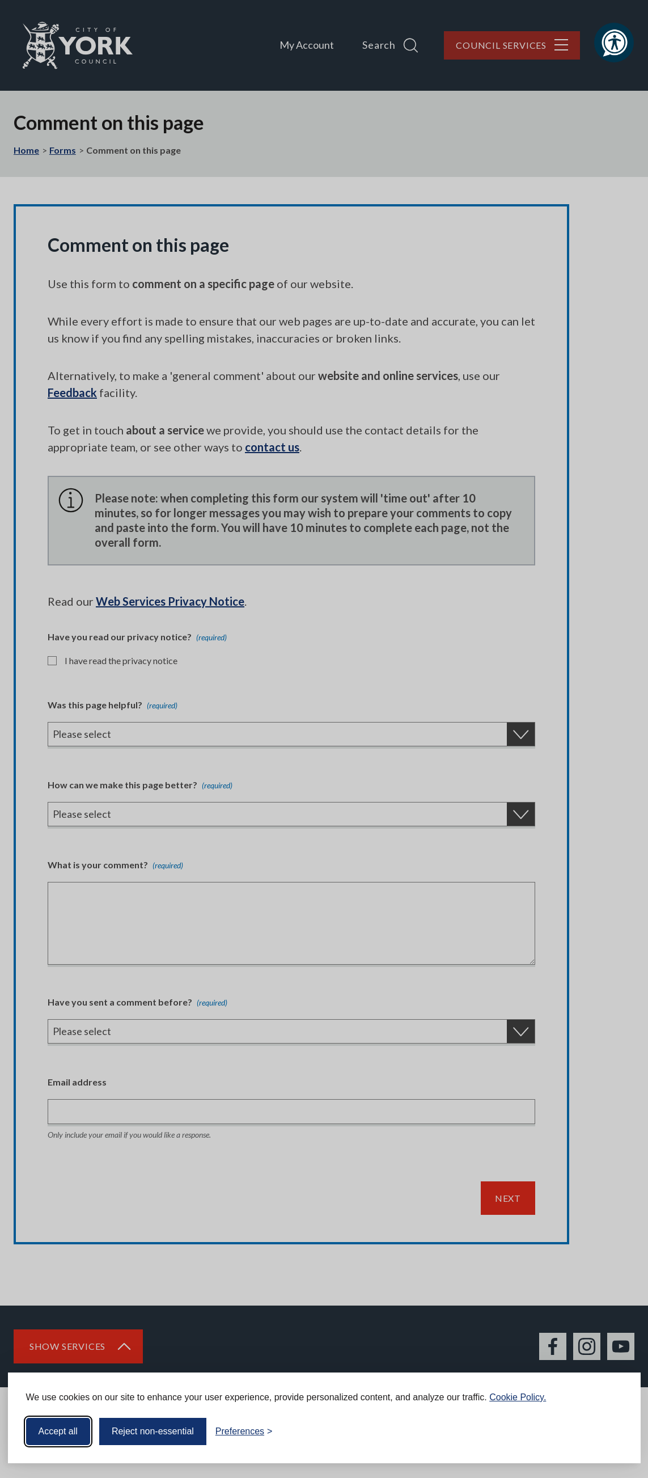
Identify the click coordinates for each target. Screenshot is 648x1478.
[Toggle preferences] (244, 1431)
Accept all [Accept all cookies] (58, 1431)
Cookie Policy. (517, 1397)
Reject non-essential (153, 1431)
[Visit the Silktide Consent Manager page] (615, 1431)
